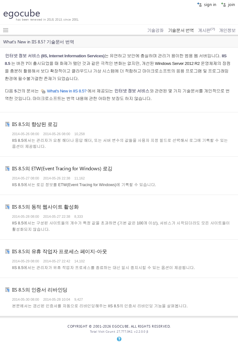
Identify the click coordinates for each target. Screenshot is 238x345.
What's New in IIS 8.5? (66, 91)
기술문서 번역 (181, 30)
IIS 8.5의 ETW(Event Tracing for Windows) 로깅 (62, 168)
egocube (21, 12)
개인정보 (227, 30)
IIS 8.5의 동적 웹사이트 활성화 (45, 206)
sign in (206, 4)
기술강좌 (155, 30)
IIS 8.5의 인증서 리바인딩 (40, 289)
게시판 (206, 30)
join (228, 4)
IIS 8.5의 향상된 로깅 (35, 124)
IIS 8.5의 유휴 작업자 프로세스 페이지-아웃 (59, 251)
